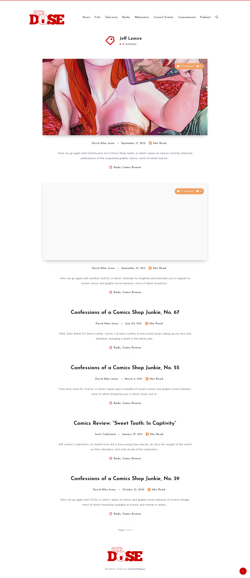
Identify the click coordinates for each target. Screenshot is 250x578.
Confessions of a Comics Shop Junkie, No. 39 (125, 479)
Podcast (205, 17)
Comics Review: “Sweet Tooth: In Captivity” (125, 423)
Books (126, 17)
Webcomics (142, 17)
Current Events (163, 17)
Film (97, 17)
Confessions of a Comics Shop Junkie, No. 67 (125, 312)
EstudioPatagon (136, 569)
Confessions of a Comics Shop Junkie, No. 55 (125, 368)
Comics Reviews (131, 167)
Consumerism (187, 17)
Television (111, 17)
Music (86, 17)
